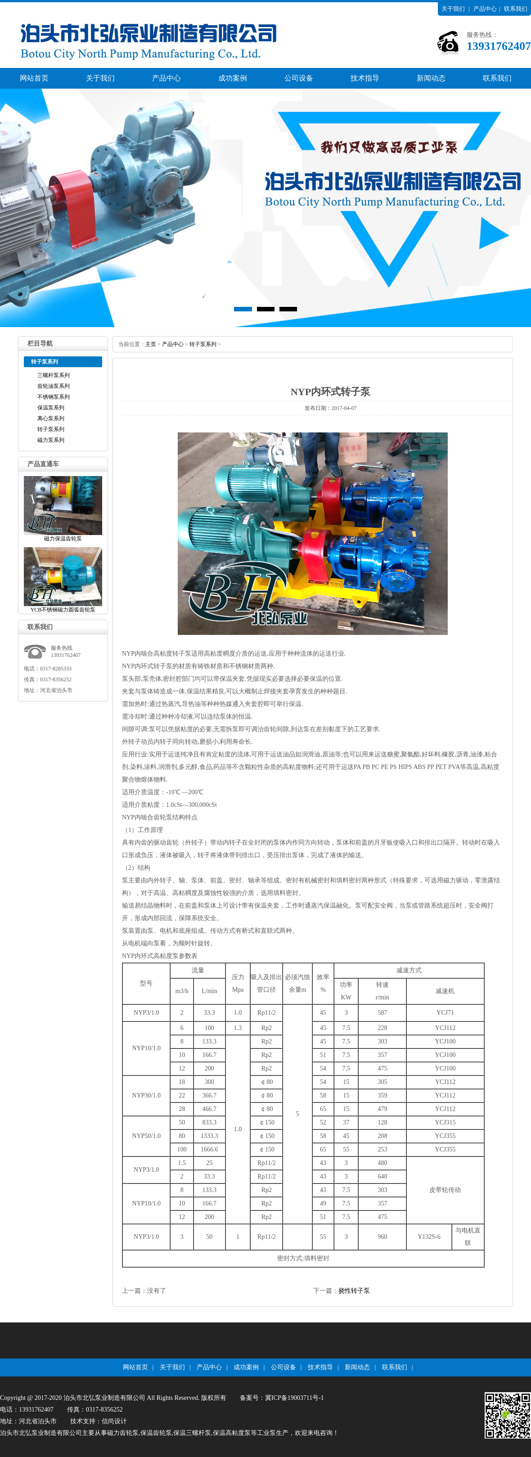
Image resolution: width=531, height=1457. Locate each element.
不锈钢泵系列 (53, 397)
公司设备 (298, 78)
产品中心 (485, 8)
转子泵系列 (50, 429)
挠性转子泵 (354, 1290)
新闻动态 (431, 78)
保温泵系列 (50, 408)
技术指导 (365, 78)
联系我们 (515, 8)
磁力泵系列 (50, 440)
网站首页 (34, 78)
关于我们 (453, 8)
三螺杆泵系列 (53, 375)
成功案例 (232, 78)
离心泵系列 (50, 418)
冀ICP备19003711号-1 (294, 1397)
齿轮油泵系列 (53, 386)
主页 (150, 344)
